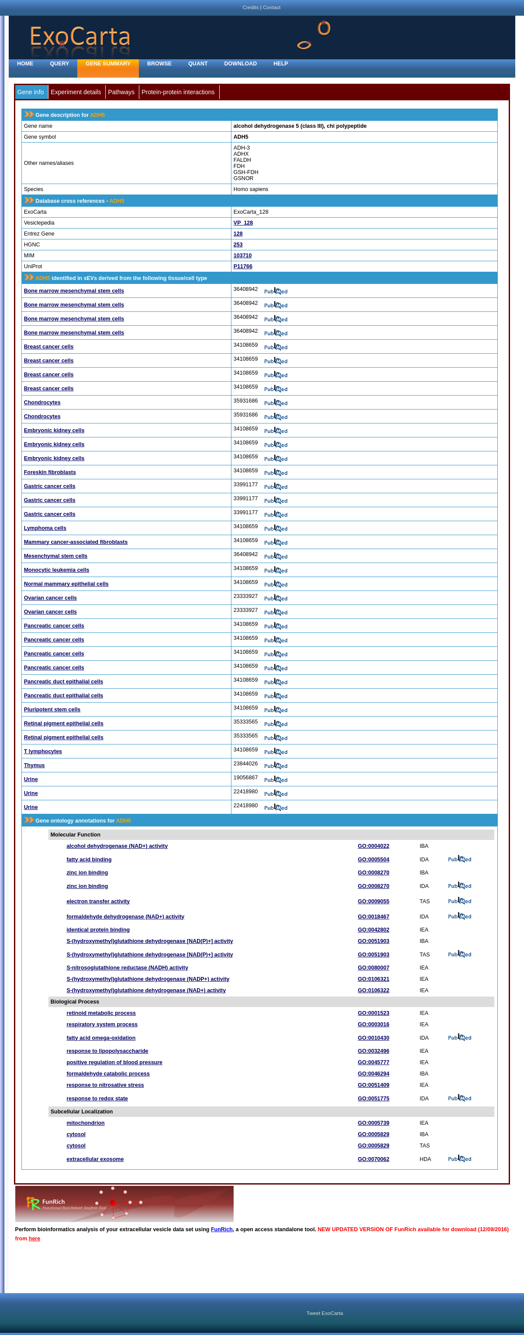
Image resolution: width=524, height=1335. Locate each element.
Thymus (34, 765)
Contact (271, 7)
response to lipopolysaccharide (107, 1051)
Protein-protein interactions (177, 92)
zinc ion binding (87, 873)
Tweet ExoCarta (325, 1313)
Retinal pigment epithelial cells (63, 723)
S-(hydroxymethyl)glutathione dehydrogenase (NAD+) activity (146, 990)
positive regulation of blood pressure (114, 1062)
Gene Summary (108, 64)
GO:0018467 (374, 917)
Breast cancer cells (49, 347)
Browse (159, 64)
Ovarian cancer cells (50, 598)
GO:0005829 (374, 1134)
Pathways (121, 92)
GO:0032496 (374, 1051)
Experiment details (76, 92)
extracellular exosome (95, 1159)
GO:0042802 (374, 930)
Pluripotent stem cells (52, 710)
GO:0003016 (374, 1024)
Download (240, 64)
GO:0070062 (374, 1159)
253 (238, 245)
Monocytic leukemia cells (57, 570)
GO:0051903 (374, 941)
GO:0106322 (374, 990)
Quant (197, 64)
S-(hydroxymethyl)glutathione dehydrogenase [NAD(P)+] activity (149, 941)
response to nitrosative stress (105, 1085)
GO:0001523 (374, 1013)
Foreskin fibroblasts (50, 472)
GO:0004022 (374, 846)
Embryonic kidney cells (54, 430)
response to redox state (97, 1099)
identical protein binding (98, 930)
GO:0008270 (374, 873)
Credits (250, 7)
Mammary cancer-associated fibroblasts (76, 542)
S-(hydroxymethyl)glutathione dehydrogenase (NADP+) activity (147, 979)
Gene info (30, 92)
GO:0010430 (374, 1038)
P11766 (243, 266)
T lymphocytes (43, 751)
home (25, 64)
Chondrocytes (42, 402)
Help (280, 64)
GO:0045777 (374, 1062)
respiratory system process (102, 1024)
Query (59, 64)
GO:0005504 (374, 860)
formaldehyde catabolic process (108, 1074)
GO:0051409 (374, 1085)
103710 (243, 256)
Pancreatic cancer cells (54, 626)
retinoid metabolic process (101, 1013)
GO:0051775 (374, 1099)
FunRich (222, 1229)
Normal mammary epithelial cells (66, 584)
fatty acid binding (88, 860)
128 (238, 234)
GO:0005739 (374, 1123)
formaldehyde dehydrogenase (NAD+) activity (125, 917)
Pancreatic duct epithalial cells (63, 682)
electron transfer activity (98, 901)
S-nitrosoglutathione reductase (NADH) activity (127, 968)
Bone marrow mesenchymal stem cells (74, 291)
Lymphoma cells (45, 528)
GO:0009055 (374, 901)
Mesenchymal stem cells (56, 556)
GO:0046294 (374, 1074)
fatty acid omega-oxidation (100, 1038)
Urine (31, 779)
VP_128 (243, 223)
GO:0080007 (374, 968)
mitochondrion (85, 1123)
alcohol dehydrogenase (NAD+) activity (117, 846)
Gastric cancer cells (50, 486)
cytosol (76, 1134)
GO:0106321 (374, 979)
